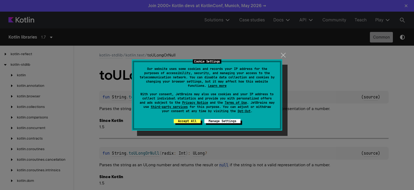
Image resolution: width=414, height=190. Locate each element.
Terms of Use (236, 103)
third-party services (169, 107)
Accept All (187, 121)
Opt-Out (244, 111)
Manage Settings (222, 121)
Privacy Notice (195, 103)
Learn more (217, 86)
